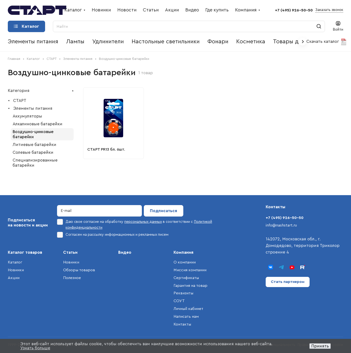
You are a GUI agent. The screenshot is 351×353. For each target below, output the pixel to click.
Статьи (70, 252)
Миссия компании (190, 270)
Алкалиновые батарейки (37, 124)
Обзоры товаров (79, 270)
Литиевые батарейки (34, 145)
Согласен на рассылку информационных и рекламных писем (112, 235)
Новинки (16, 270)
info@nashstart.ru (281, 225)
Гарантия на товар (190, 286)
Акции (14, 278)
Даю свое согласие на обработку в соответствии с (134, 224)
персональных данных (143, 222)
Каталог (15, 262)
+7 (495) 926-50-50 (294, 10)
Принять (320, 346)
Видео (124, 252)
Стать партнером (287, 282)
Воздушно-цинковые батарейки (33, 134)
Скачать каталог (326, 41)
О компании (185, 262)
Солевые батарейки (33, 152)
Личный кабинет (188, 309)
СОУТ (179, 301)
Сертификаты (186, 278)
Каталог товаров (25, 252)
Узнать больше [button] (35, 348)
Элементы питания (32, 108)
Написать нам (186, 316)
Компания (184, 252)
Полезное (72, 278)
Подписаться (163, 211)
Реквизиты (183, 293)
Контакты (182, 324)
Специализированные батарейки (35, 162)
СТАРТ (19, 101)
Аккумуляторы (27, 116)
